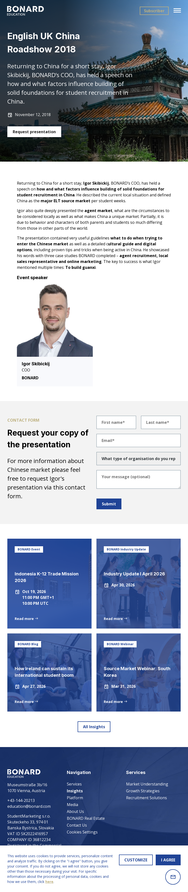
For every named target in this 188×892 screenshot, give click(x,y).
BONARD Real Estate (86, 818)
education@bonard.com (29, 806)
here (49, 881)
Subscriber (154, 10)
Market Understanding (147, 784)
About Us (75, 811)
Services (74, 784)
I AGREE (168, 860)
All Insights (94, 727)
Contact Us (77, 825)
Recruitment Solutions (146, 797)
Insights (75, 791)
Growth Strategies (143, 791)
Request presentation (34, 131)
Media (72, 804)
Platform (75, 797)
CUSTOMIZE (135, 860)
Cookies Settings (82, 832)
